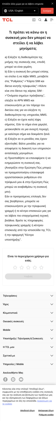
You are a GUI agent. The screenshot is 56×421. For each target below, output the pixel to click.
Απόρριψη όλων (46, 410)
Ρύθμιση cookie (46, 414)
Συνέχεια (47, 11)
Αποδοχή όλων (27, 410)
